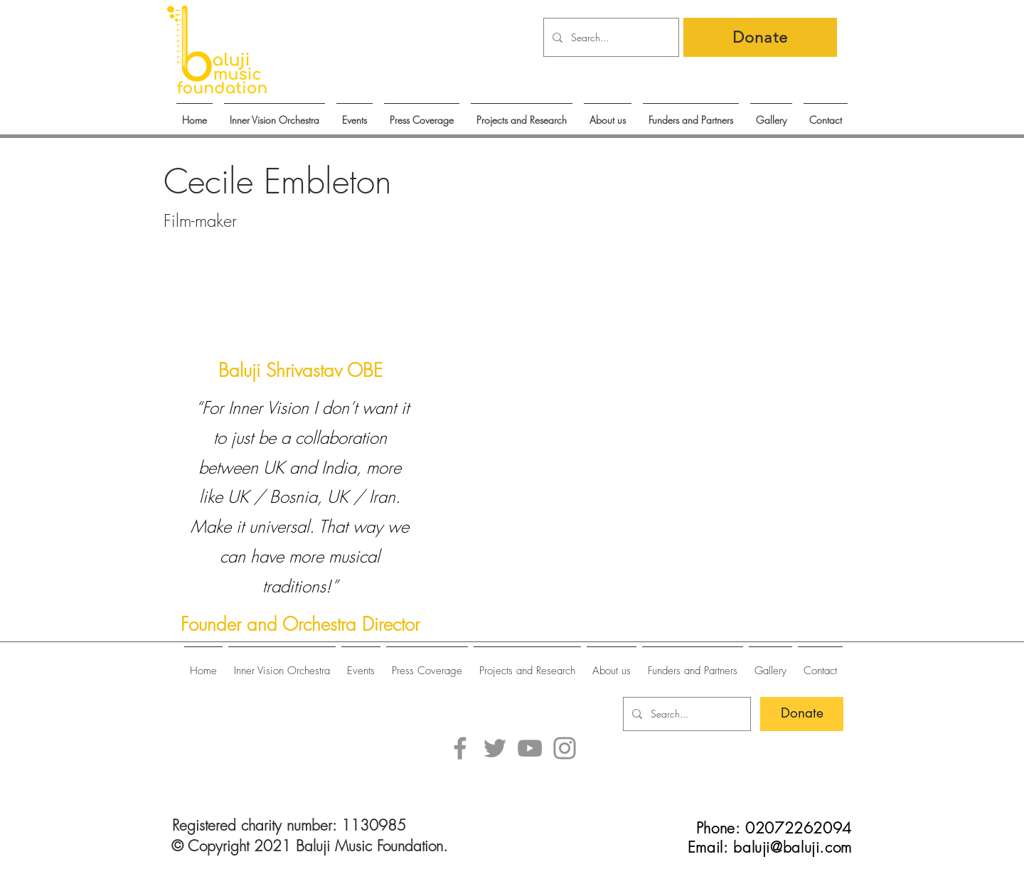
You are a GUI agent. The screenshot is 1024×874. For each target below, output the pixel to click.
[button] (354, 113)
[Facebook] (460, 748)
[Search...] (610, 37)
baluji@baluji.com (792, 847)
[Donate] (760, 37)
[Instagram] (565, 748)
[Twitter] (495, 748)
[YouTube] (530, 748)
